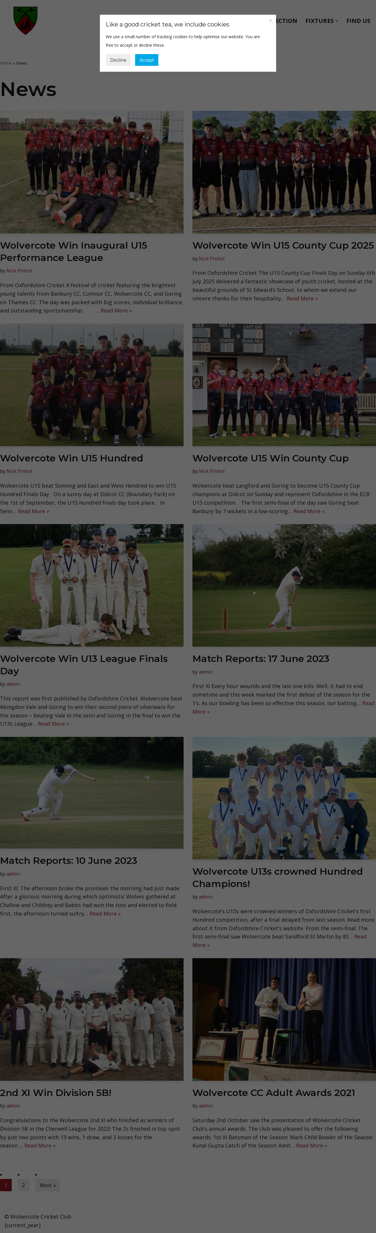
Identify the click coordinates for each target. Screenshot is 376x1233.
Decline (118, 60)
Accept (147, 60)
